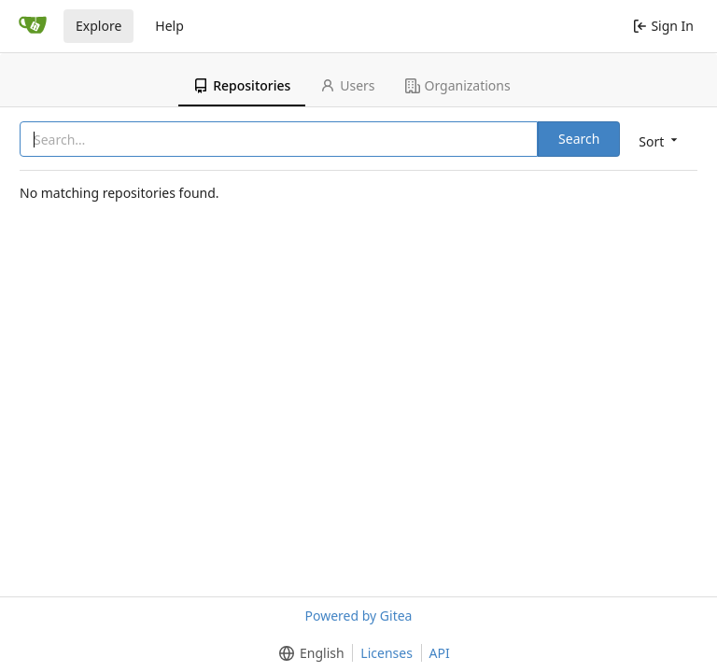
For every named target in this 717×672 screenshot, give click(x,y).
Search (578, 138)
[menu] (659, 140)
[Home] (33, 26)
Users (347, 85)
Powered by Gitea (359, 615)
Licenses (386, 653)
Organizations (458, 85)
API (439, 653)
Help (169, 26)
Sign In (663, 26)
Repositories (241, 85)
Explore (98, 26)
